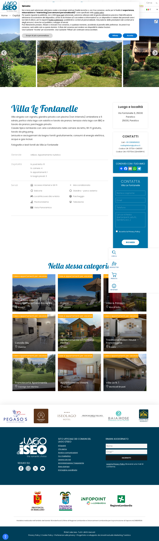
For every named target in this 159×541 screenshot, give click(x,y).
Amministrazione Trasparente (71, 463)
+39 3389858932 (132, 142)
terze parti (60, 15)
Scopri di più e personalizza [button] (37, 36)
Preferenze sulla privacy (65, 535)
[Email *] (126, 452)
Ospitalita (17, 15)
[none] (152, 9)
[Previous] (4, 53)
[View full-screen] (156, 21)
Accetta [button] (130, 36)
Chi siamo (62, 449)
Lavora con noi (64, 459)
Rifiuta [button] (115, 36)
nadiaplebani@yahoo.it (130, 145)
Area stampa (63, 466)
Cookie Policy (47, 535)
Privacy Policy (134, 231)
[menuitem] (152, 9)
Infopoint (62, 445)
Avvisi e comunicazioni (68, 452)
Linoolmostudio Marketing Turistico (115, 535)
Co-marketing (64, 456)
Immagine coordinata (67, 470)
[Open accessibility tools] (5, 537)
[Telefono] (130, 207)
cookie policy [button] (99, 13)
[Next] (155, 53)
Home (4, 15)
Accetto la (129, 231)
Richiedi (130, 242)
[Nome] (126, 446)
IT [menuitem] (150, 9)
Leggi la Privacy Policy (115, 464)
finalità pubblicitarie (55, 20)
